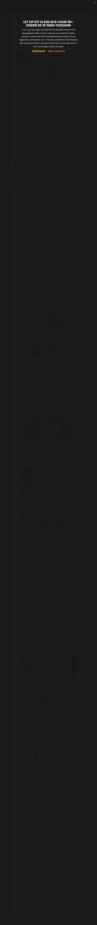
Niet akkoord (56, 51)
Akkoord (38, 51)
